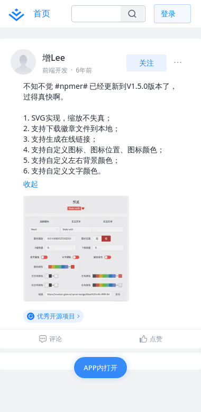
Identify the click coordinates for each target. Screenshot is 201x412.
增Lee (53, 57)
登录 (168, 13)
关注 (146, 63)
